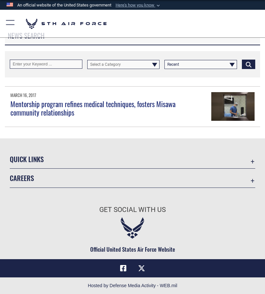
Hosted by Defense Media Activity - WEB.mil (132, 285)
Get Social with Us (132, 210)
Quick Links (27, 159)
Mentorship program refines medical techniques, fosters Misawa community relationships (92, 108)
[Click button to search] (248, 64)
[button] (138, 5)
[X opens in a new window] (141, 268)
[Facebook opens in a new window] (123, 268)
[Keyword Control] (46, 64)
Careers (22, 178)
